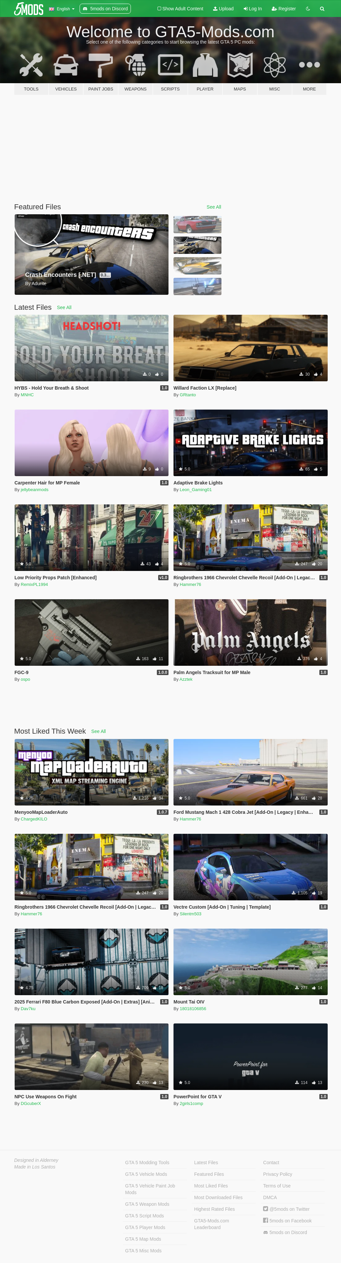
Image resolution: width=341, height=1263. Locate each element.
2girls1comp (191, 1103)
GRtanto (188, 394)
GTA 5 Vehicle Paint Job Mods (150, 1189)
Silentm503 (190, 913)
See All (214, 207)
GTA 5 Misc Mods (143, 1250)
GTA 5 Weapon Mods (147, 1204)
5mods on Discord (285, 1232)
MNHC (27, 394)
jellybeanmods (34, 489)
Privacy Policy (277, 1174)
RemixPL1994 (34, 584)
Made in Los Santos (35, 1167)
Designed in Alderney (36, 1160)
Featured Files (209, 1174)
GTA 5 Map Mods (143, 1239)
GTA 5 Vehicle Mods (146, 1174)
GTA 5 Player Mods (145, 1227)
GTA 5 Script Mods (144, 1215)
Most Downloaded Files (218, 1197)
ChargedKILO (34, 818)
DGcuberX (31, 1103)
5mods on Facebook (287, 1221)
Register (284, 8)
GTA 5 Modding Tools (147, 1162)
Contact (271, 1162)
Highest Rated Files (214, 1209)
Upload (223, 8)
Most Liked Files (211, 1185)
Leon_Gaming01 (196, 489)
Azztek (185, 679)
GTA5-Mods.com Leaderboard (211, 1224)
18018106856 (193, 1008)
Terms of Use (276, 1185)
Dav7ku (28, 1008)
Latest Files (206, 1162)
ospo (25, 679)
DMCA (270, 1197)
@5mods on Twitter (286, 1209)
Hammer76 (190, 584)
